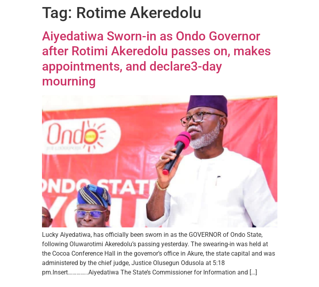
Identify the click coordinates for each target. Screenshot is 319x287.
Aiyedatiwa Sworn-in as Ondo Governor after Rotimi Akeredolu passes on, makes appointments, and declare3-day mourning (156, 59)
